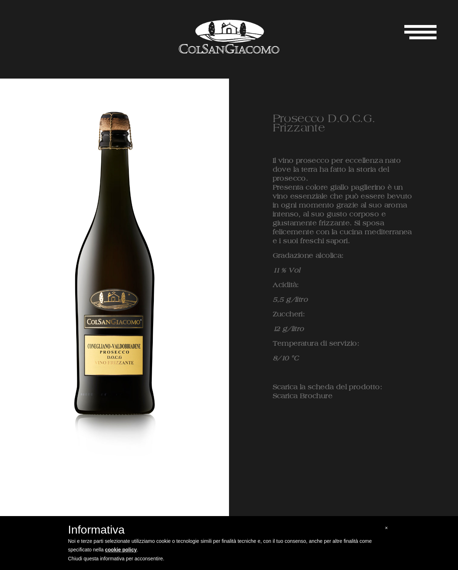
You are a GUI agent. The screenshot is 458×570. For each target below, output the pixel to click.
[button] (386, 528)
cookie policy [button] (121, 549)
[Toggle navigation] (420, 32)
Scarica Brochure (302, 396)
